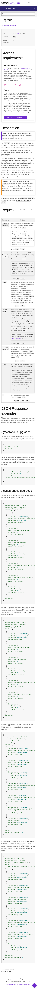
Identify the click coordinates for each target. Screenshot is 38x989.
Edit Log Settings (16, 336)
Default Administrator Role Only (12, 85)
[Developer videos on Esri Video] (24, 987)
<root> (18, 33)
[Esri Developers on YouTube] (30, 987)
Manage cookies (16, 979)
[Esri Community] (7, 987)
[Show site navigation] (34, 3)
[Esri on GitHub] (13, 987)
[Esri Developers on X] (18, 987)
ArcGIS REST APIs (8, 8)
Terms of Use (26, 979)
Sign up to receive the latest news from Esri (18, 981)
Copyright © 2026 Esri (13, 976)
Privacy (8, 979)
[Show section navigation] (34, 8)
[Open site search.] (29, 3)
